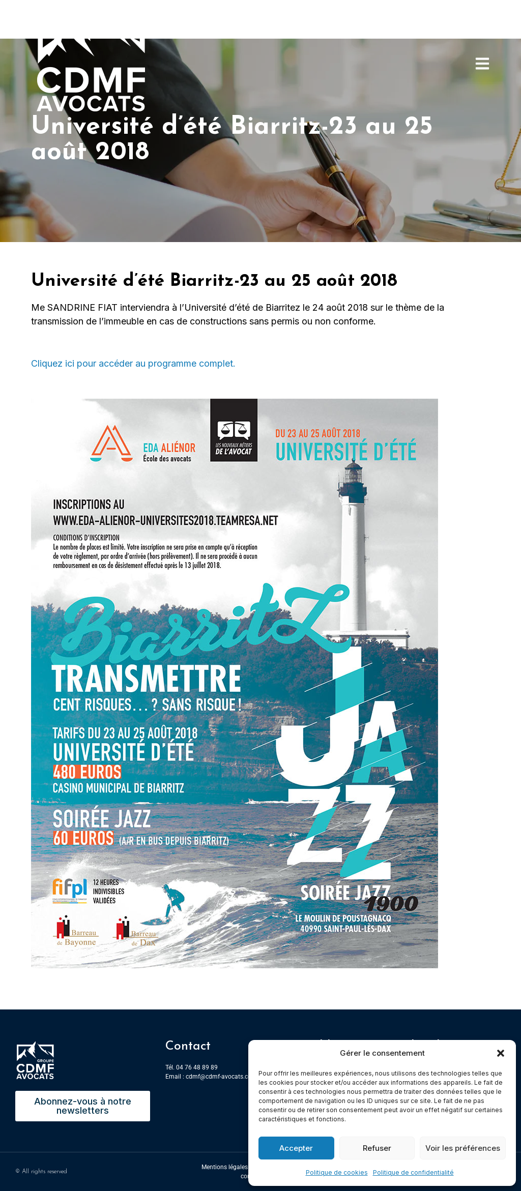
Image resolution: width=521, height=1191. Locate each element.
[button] (501, 1053)
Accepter (296, 1148)
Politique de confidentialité (413, 1172)
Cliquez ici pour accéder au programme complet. (133, 363)
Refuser (377, 1148)
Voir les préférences (462, 1148)
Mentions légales (224, 1167)
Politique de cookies (337, 1172)
